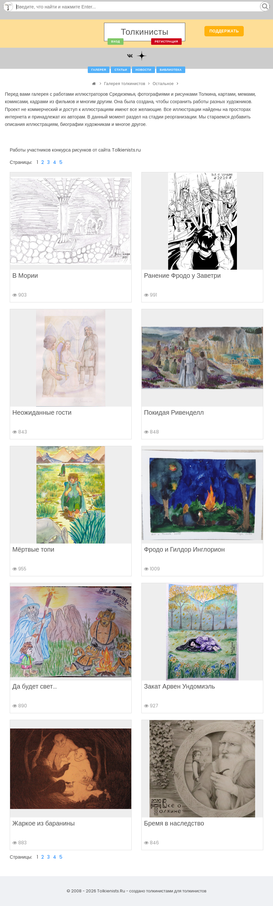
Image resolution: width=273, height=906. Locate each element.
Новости (143, 70)
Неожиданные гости (42, 412)
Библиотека (171, 70)
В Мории (25, 275)
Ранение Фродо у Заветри (182, 275)
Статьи (120, 70)
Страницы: (21, 162)
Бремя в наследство (174, 823)
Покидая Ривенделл (174, 412)
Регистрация (166, 41)
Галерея (98, 70)
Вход (115, 41)
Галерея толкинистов (124, 83)
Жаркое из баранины (43, 823)
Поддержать (224, 31)
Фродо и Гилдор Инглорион (184, 549)
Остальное (163, 83)
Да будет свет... (34, 686)
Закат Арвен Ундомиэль (179, 686)
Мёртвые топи (33, 549)
